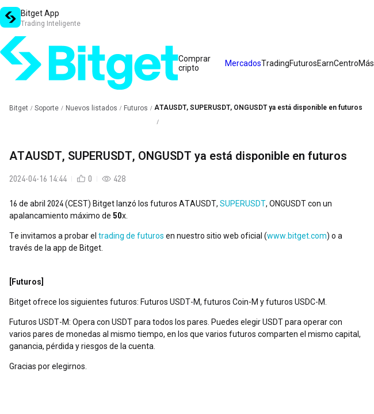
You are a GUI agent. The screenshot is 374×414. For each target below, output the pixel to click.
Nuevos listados (91, 108)
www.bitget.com (297, 235)
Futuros (136, 108)
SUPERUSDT (243, 203)
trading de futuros (131, 235)
